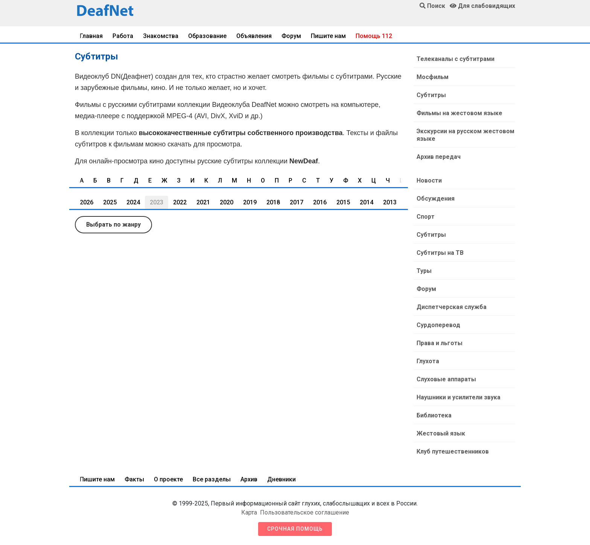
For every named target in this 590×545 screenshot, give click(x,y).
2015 (343, 202)
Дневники (281, 479)
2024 (133, 202)
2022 (180, 202)
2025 (110, 202)
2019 (250, 202)
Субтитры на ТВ (440, 252)
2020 (226, 202)
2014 (366, 202)
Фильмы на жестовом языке (459, 113)
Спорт (426, 216)
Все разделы (212, 479)
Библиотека (434, 415)
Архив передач (439, 156)
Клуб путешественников (453, 451)
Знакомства (160, 36)
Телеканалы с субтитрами (455, 58)
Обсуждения (436, 198)
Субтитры (431, 95)
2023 (156, 202)
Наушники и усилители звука (458, 397)
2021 (203, 202)
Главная (91, 36)
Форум (291, 36)
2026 (86, 202)
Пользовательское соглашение (304, 512)
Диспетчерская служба (452, 307)
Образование (207, 36)
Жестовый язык (441, 433)
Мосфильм (433, 77)
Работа (123, 36)
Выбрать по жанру (113, 224)
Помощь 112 (374, 36)
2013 (390, 202)
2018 (273, 202)
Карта (249, 512)
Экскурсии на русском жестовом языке (465, 135)
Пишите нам (328, 36)
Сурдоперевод (438, 325)
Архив (248, 479)
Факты (134, 479)
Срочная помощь (295, 529)
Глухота (428, 361)
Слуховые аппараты (446, 379)
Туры (424, 270)
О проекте (168, 479)
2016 (320, 202)
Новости (429, 180)
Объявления (254, 36)
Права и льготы (439, 343)
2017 (296, 202)
